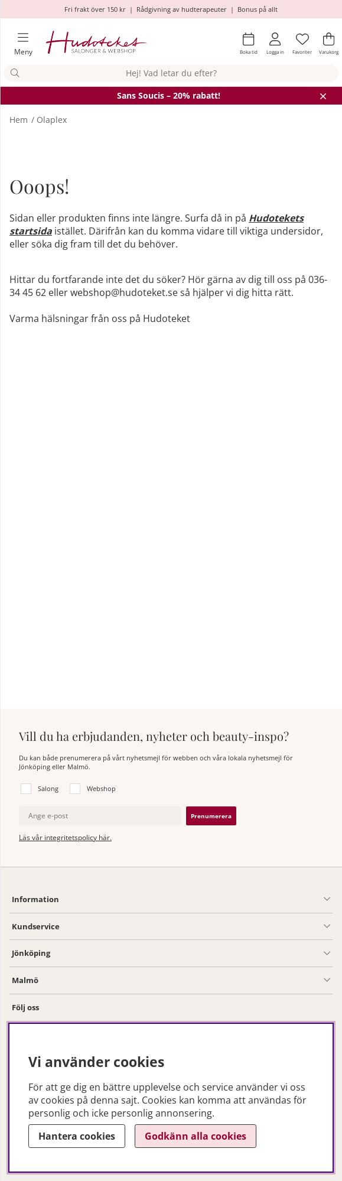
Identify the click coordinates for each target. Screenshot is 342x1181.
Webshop (101, 788)
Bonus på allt (257, 9)
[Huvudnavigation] (18, 44)
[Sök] (171, 73)
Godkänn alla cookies (195, 1136)
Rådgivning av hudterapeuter (181, 9)
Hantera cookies (76, 1136)
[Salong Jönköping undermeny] (190, 953)
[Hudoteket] (96, 44)
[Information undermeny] (194, 899)
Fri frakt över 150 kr (95, 9)
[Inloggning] (275, 44)
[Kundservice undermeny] (195, 926)
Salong (48, 788)
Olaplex (52, 119)
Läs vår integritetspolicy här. (65, 837)
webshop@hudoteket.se (124, 292)
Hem (18, 119)
